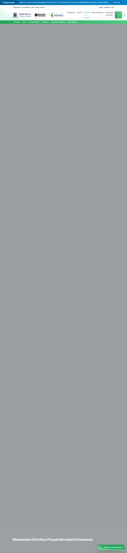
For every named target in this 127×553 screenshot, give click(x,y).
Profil (79, 12)
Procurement (25, 7)
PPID (32, 7)
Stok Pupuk (72, 22)
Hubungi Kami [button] (118, 15)
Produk (17, 22)
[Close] (125, 3)
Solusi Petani (33, 22)
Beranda (71, 12)
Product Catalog (58, 22)
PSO (24, 22)
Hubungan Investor (109, 13)
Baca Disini (116, 2)
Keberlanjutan (97, 12)
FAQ (112, 7)
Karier (101, 7)
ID (124, 15)
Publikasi (107, 7)
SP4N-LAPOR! (39, 7)
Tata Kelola (16, 7)
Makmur (45, 22)
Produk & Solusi (86, 15)
